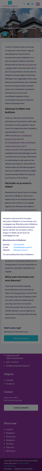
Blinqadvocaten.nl (20, 250)
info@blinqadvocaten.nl (23, 247)
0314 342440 (19, 244)
